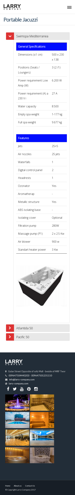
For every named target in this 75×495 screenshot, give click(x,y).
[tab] (41, 36)
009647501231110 (41, 375)
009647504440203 (19, 375)
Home (7, 486)
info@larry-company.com (22, 379)
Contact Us (30, 486)
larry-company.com (18, 383)
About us (18, 486)
